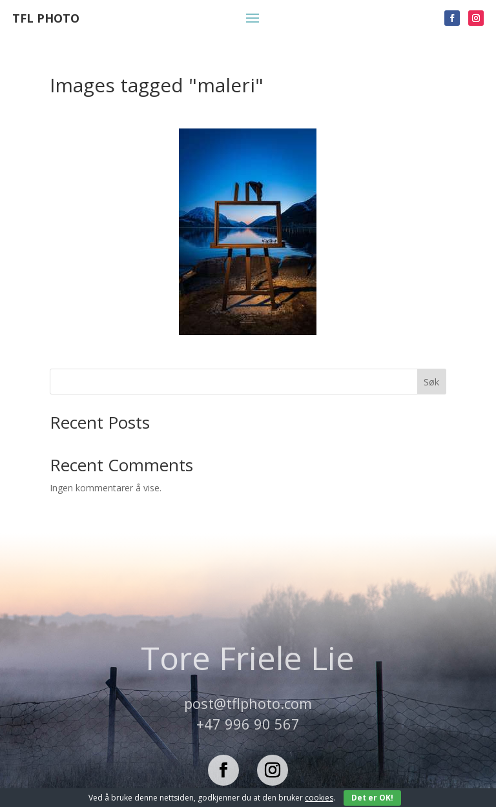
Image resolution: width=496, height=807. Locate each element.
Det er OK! (372, 797)
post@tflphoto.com (248, 703)
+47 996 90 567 (248, 723)
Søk (431, 382)
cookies (319, 797)
